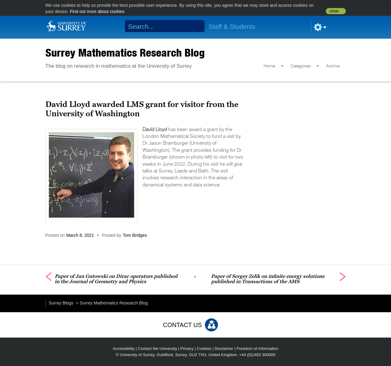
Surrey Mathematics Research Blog (125, 52)
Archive (333, 66)
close (333, 11)
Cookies (204, 348)
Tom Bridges (135, 235)
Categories (301, 66)
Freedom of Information (257, 348)
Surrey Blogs (61, 302)
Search (196, 26)
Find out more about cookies (97, 11)
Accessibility (124, 348)
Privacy (187, 348)
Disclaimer (224, 348)
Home (269, 66)
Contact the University (157, 348)
